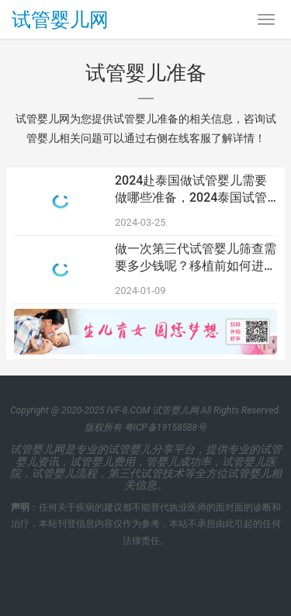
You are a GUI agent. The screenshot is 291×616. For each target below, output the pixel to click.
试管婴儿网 (60, 20)
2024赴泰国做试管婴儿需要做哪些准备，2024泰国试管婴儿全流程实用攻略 (191, 190)
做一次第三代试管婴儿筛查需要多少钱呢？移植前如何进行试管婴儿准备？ (195, 258)
